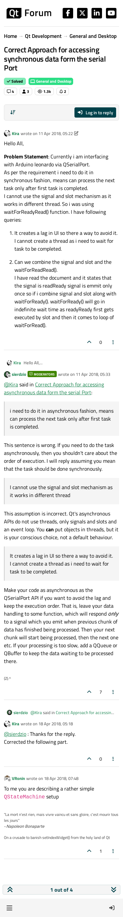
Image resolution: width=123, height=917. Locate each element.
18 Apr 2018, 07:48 (61, 778)
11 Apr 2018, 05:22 (55, 133)
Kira (15, 133)
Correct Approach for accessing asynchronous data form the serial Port (54, 388)
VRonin (18, 778)
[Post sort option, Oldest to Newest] (13, 112)
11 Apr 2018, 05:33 (93, 374)
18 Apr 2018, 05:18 (55, 723)
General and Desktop (51, 81)
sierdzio (19, 374)
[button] (9, 907)
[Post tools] (113, 342)
